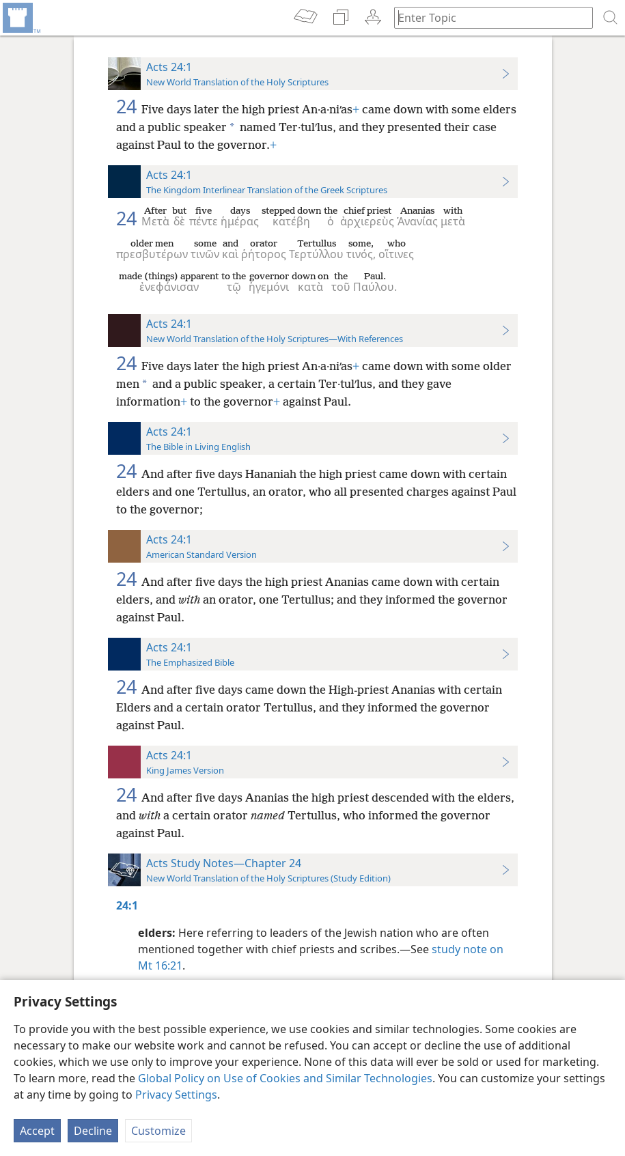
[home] (20, 18)
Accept (37, 1130)
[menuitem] (20, 18)
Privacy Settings (176, 1094)
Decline (93, 1130)
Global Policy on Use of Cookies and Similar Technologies (285, 1078)
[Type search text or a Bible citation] (487, 17)
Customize (158, 1130)
